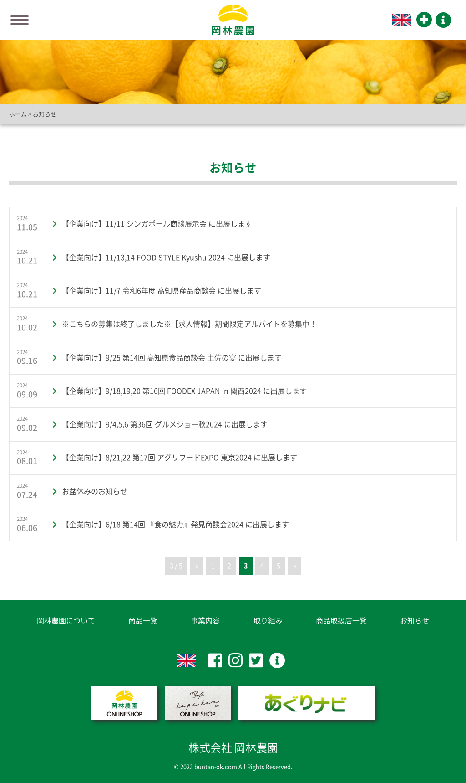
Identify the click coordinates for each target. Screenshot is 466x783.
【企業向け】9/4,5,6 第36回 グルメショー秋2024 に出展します (165, 424)
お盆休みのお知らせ (94, 491)
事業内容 (205, 620)
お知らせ (414, 620)
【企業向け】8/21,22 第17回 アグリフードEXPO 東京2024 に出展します (179, 457)
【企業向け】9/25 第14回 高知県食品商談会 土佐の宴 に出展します (172, 357)
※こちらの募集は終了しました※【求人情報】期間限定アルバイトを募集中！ (189, 324)
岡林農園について (66, 620)
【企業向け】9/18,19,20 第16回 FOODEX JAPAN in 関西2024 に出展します (184, 391)
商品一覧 (142, 620)
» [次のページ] (294, 565)
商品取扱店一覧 (341, 620)
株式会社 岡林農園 (233, 747)
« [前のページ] (196, 565)
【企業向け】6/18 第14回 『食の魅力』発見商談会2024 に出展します (175, 524)
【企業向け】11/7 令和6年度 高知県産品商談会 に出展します (161, 290)
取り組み (268, 620)
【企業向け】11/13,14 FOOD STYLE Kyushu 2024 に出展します (166, 257)
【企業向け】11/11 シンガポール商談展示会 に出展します (157, 223)
